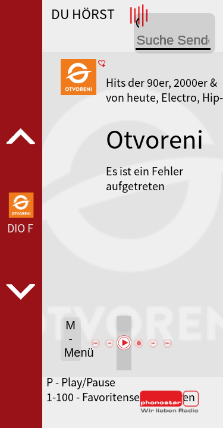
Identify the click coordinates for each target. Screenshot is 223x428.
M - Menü (72, 339)
